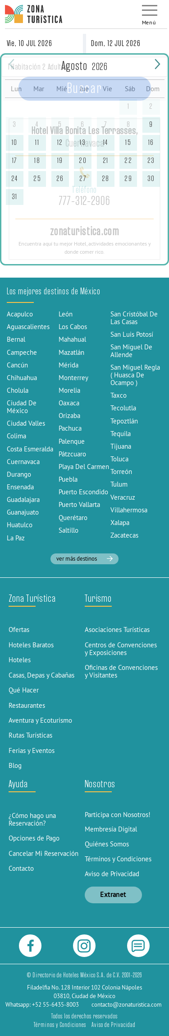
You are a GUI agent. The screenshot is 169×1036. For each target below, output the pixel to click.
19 (60, 160)
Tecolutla (123, 408)
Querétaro (73, 517)
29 (128, 178)
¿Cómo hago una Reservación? (32, 819)
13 (83, 142)
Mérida (68, 365)
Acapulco (20, 314)
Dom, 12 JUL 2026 (116, 43)
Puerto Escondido (83, 492)
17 (14, 160)
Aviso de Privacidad (112, 873)
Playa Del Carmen (84, 466)
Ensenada (20, 487)
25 (37, 178)
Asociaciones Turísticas (117, 629)
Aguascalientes (28, 326)
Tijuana (120, 446)
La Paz (16, 538)
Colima (16, 436)
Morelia (69, 390)
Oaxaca (69, 403)
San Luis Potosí (131, 334)
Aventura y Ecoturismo (40, 720)
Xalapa (119, 522)
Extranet (113, 894)
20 (83, 160)
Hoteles (20, 659)
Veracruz (122, 497)
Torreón (121, 471)
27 (82, 178)
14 (105, 142)
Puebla (68, 479)
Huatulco (19, 524)
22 (128, 160)
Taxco (118, 395)
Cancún (17, 365)
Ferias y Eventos (32, 750)
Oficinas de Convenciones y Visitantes (121, 671)
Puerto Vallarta (79, 504)
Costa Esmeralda (30, 449)
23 (151, 160)
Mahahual (72, 339)
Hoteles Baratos (31, 645)
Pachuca (70, 428)
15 (128, 142)
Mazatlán (71, 352)
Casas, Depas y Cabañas (41, 675)
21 (106, 160)
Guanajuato (23, 512)
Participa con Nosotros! (118, 814)
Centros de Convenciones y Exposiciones (121, 649)
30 (151, 178)
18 (37, 160)
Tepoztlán (124, 421)
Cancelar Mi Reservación (43, 853)
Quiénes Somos (107, 844)
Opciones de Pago (34, 838)
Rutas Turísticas (30, 735)
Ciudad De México (22, 407)
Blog (15, 765)
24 (14, 178)
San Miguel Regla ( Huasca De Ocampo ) (135, 375)
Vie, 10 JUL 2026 (29, 43)
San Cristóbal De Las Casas (134, 318)
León (66, 314)
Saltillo (68, 530)
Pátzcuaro (72, 454)
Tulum (119, 484)
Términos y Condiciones (118, 859)
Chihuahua (22, 377)
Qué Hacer (24, 690)
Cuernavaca (23, 461)
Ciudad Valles (26, 423)
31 (15, 196)
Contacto (21, 868)
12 (60, 142)
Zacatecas (124, 535)
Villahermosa (128, 510)
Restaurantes (27, 705)
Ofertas (19, 629)
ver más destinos (84, 558)
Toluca (119, 459)
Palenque (72, 441)
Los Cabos (73, 326)
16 (151, 142)
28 (106, 178)
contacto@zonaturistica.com (126, 1004)
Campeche (22, 352)
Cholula (17, 390)
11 (37, 142)
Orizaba (69, 415)
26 (60, 178)
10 (15, 142)
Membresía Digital (111, 829)
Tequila (120, 433)
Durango (19, 474)
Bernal (16, 339)
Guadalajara (23, 499)
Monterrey (73, 377)
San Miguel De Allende (131, 351)
